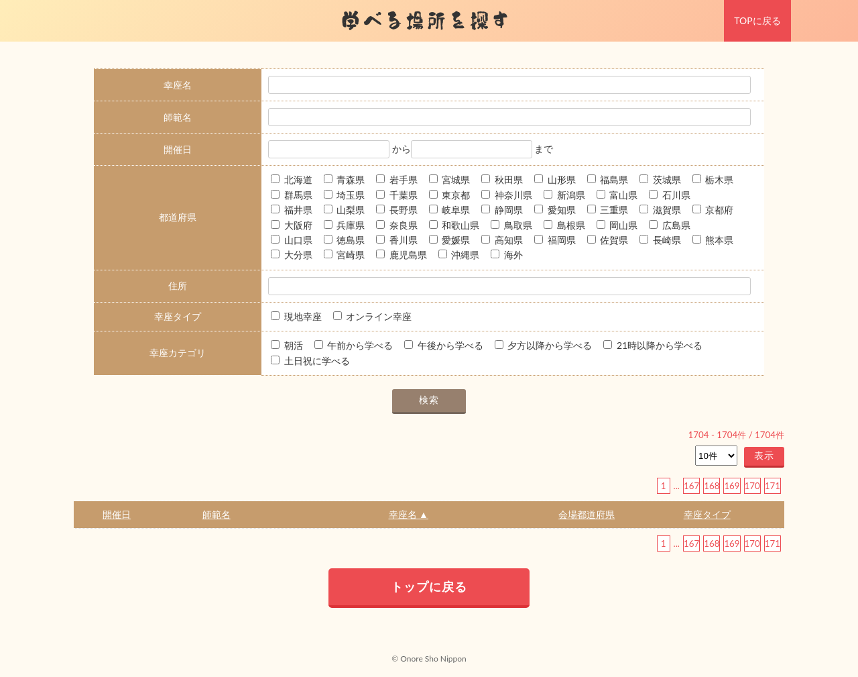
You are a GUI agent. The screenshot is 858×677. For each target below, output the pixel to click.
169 (731, 485)
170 (752, 485)
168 (711, 485)
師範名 (216, 514)
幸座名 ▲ (408, 514)
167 (691, 485)
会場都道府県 (586, 514)
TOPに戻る (757, 20)
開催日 (117, 514)
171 (772, 485)
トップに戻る (429, 586)
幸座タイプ (707, 514)
